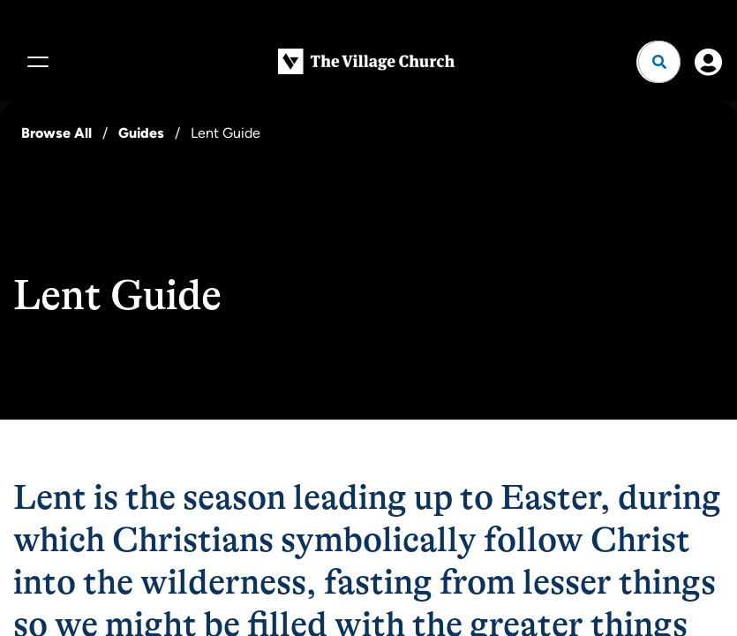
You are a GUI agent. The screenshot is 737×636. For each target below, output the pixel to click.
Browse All (56, 133)
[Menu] (35, 62)
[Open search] (659, 62)
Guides (141, 133)
